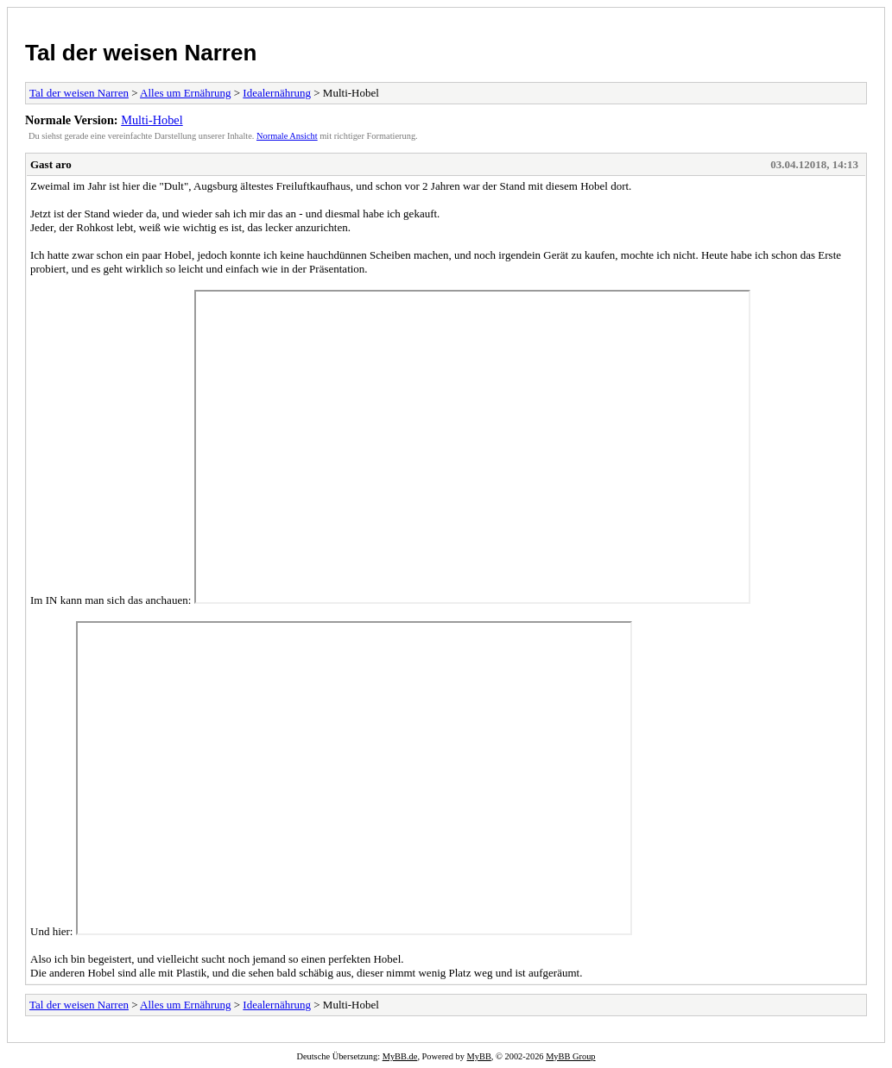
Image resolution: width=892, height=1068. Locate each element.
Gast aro (51, 164)
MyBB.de (400, 1056)
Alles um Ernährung (185, 92)
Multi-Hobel (151, 120)
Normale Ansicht (287, 136)
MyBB (479, 1056)
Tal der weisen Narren (140, 53)
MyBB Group (570, 1056)
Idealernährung (277, 92)
